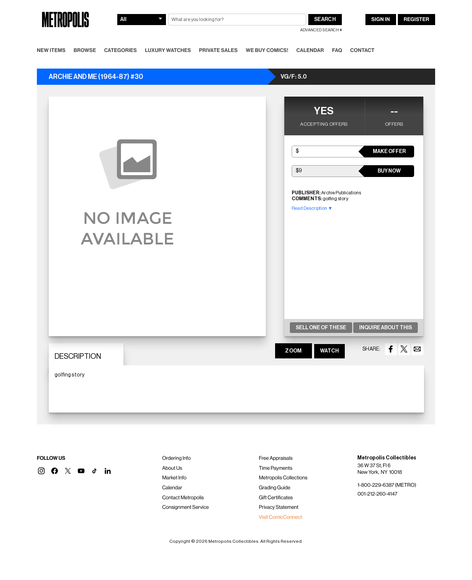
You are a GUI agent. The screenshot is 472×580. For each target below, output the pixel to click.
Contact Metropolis (183, 497)
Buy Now (389, 171)
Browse (85, 50)
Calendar (310, 50)
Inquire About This (385, 327)
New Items (51, 50)
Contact (362, 50)
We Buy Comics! (267, 50)
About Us (172, 468)
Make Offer (389, 151)
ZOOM (293, 351)
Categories (120, 50)
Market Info (174, 477)
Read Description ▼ (312, 208)
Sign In (380, 19)
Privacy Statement (279, 507)
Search (325, 19)
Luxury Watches (168, 50)
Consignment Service (185, 507)
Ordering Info (176, 458)
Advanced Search (319, 30)
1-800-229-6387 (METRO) (386, 485)
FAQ (337, 50)
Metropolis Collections (283, 477)
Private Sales (218, 50)
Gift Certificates (276, 497)
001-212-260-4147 (377, 494)
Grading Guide (274, 487)
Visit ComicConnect (280, 517)
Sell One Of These (321, 327)
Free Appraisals (276, 458)
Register (416, 19)
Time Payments (275, 468)
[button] (41, 470)
